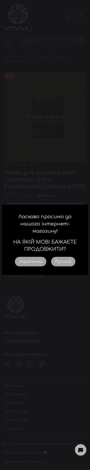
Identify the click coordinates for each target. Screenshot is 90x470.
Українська (30, 261)
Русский (63, 261)
